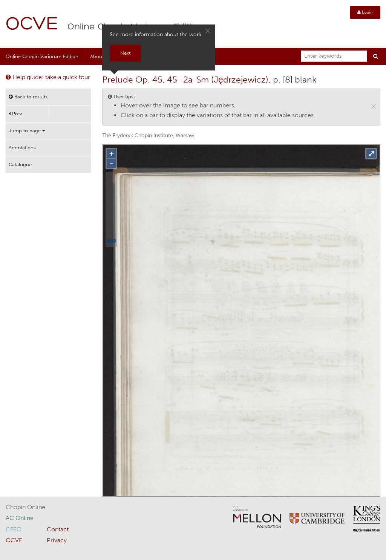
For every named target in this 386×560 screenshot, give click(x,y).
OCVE (32, 24)
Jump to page (27, 130)
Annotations (22, 147)
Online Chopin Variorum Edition (42, 56)
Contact (58, 529)
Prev (15, 113)
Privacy (57, 540)
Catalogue (20, 164)
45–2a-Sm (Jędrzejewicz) (217, 79)
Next (125, 53)
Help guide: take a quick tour (48, 77)
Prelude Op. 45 (132, 79)
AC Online (20, 518)
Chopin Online (25, 507)
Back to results (28, 96)
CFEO (13, 529)
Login (365, 12)
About (97, 56)
